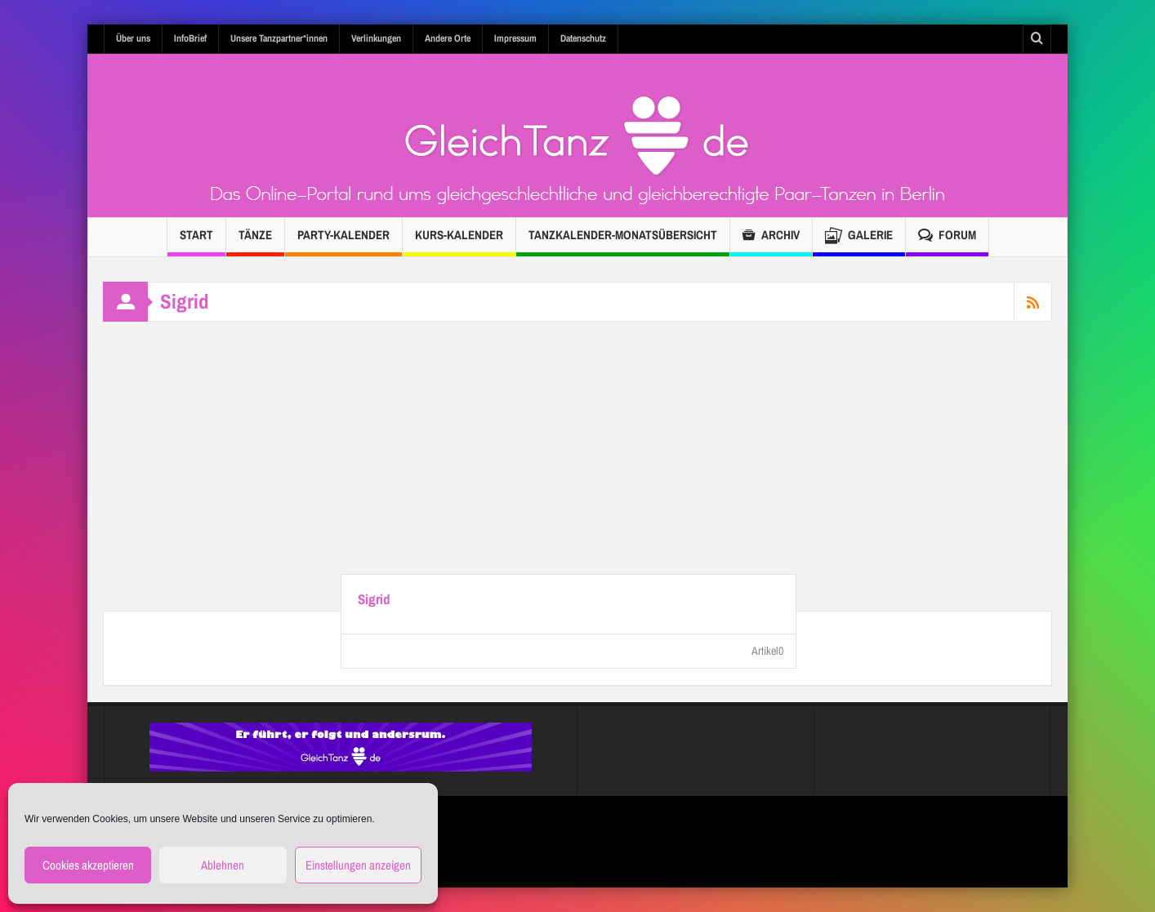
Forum (947, 237)
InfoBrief (190, 38)
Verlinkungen (376, 38)
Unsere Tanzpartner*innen (279, 38)
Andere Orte (447, 38)
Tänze (255, 241)
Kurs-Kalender (459, 241)
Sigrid (374, 599)
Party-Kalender (343, 241)
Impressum (515, 38)
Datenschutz (583, 38)
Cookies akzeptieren (88, 865)
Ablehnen (222, 865)
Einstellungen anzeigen (358, 865)
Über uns (133, 38)
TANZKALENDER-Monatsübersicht (622, 241)
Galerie (859, 237)
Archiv (771, 237)
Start (196, 241)
